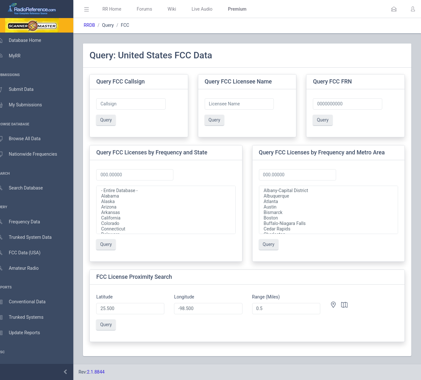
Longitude (191, 296)
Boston (331, 218)
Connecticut (173, 229)
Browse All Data (25, 139)
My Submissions (25, 105)
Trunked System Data (30, 237)
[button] (394, 9)
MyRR (15, 56)
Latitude (114, 296)
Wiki (181, 9)
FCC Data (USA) (25, 253)
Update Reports (24, 333)
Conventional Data (27, 302)
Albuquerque (331, 196)
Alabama (173, 196)
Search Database (26, 188)
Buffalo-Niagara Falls (331, 223)
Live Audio (211, 9)
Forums (153, 9)
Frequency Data (24, 222)
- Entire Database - (173, 190)
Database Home (25, 40)
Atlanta (331, 201)
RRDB (98, 25)
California (173, 218)
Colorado (173, 223)
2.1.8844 (105, 372)
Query (115, 119)
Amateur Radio (24, 268)
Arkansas (173, 212)
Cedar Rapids (331, 229)
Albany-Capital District (331, 190)
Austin (331, 207)
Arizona (173, 207)
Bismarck (331, 212)
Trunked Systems (26, 317)
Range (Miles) (270, 296)
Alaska (173, 201)
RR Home (121, 9)
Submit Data (21, 90)
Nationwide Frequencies (33, 154)
